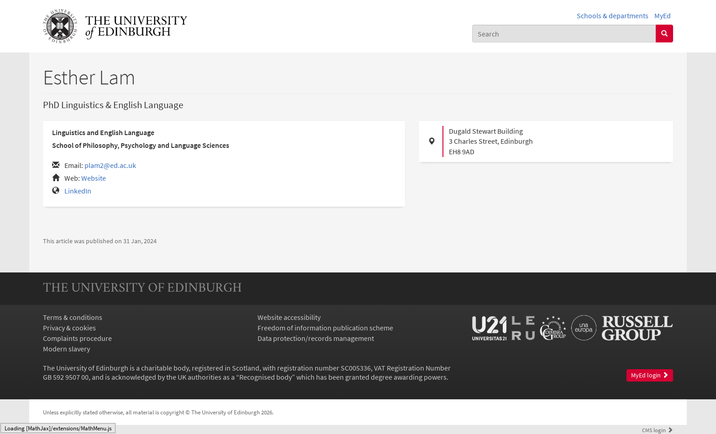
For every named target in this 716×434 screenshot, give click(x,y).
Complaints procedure (77, 338)
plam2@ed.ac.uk (110, 165)
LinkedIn (77, 190)
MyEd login (650, 375)
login (657, 430)
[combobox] (564, 33)
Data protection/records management (316, 338)
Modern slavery (66, 348)
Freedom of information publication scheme (325, 327)
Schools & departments (612, 15)
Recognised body (265, 377)
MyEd (662, 15)
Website (93, 178)
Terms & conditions (72, 317)
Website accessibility (289, 317)
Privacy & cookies (69, 327)
